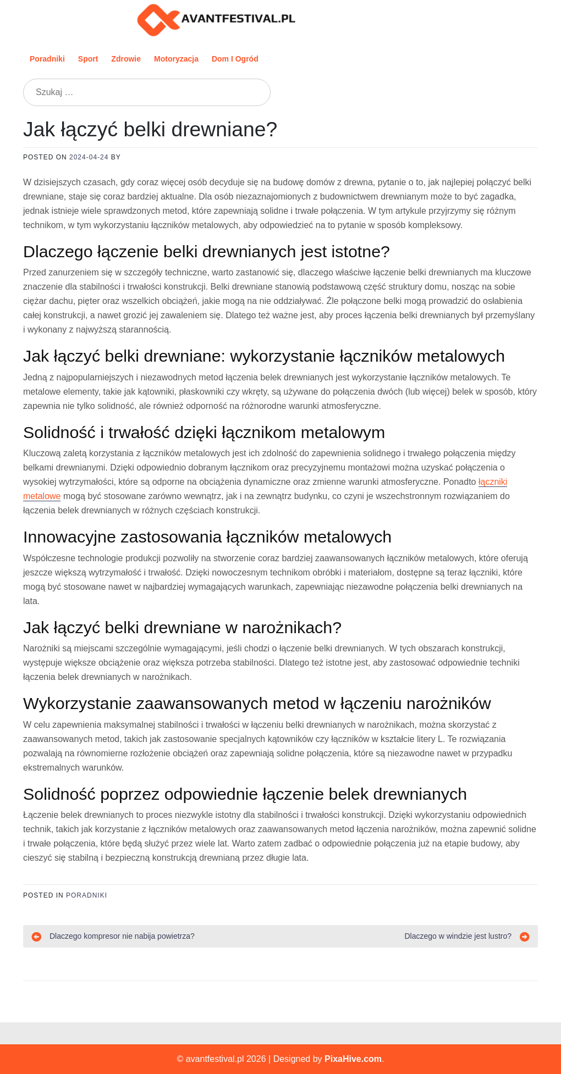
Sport (88, 58)
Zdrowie (126, 58)
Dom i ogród (235, 58)
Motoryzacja (176, 58)
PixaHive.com (353, 1059)
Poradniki (47, 58)
